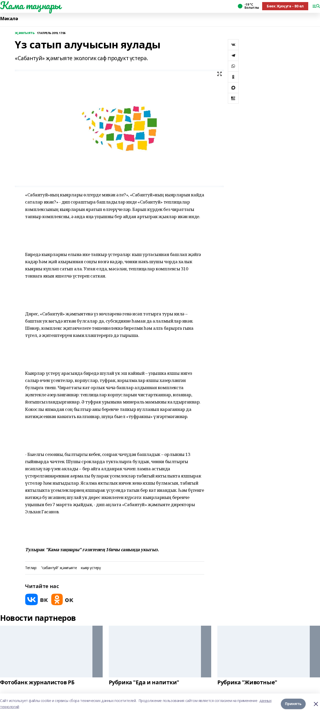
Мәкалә (9, 18)
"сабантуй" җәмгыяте (59, 568)
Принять (293, 703)
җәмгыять (25, 33)
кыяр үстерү (91, 568)
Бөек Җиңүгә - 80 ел (285, 6)
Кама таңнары (30, 5)
